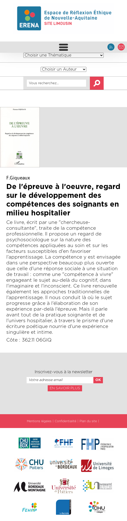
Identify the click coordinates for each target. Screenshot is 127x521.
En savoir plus (65, 388)
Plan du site (88, 421)
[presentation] (63, 402)
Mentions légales (39, 421)
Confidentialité (65, 421)
